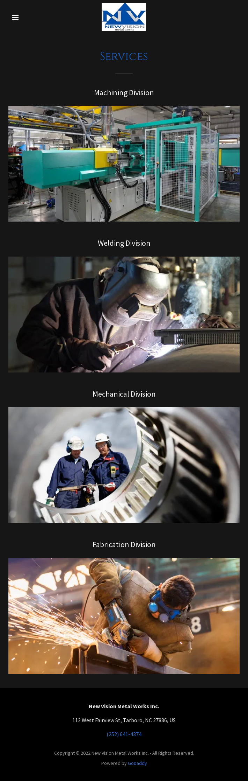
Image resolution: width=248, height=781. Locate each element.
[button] (24, 18)
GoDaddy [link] (137, 763)
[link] (124, 17)
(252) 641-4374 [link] (124, 734)
